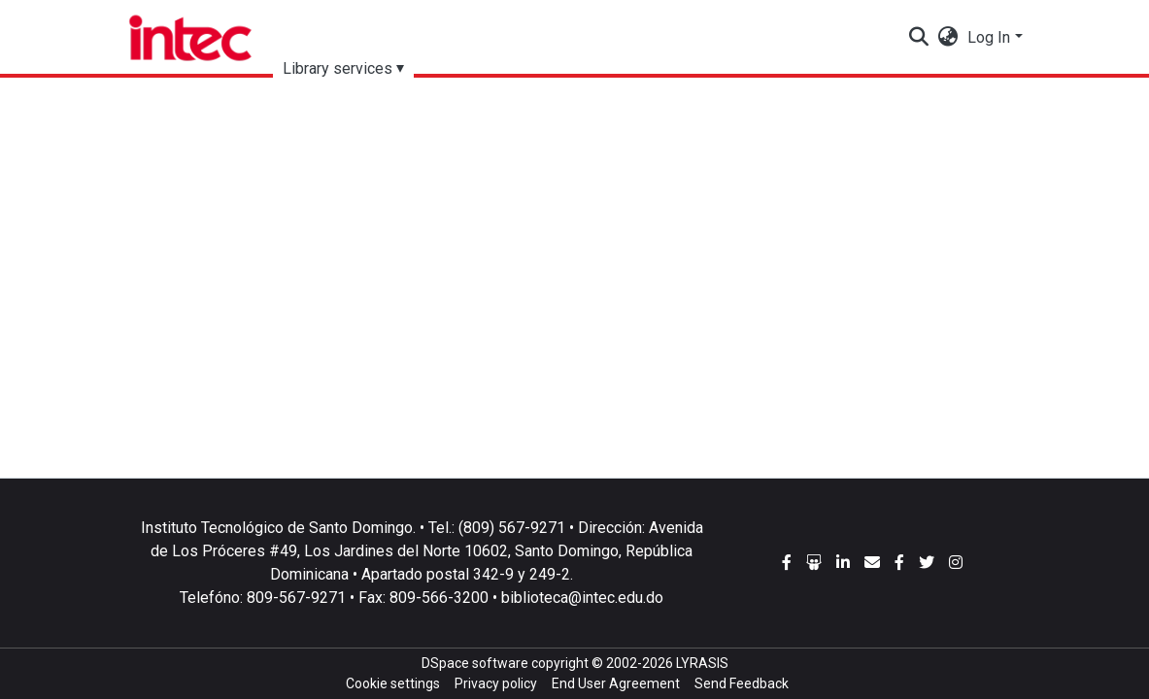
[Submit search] (918, 37)
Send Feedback (741, 683)
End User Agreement (616, 683)
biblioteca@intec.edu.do (582, 597)
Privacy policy (496, 683)
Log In (988, 37)
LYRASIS (702, 663)
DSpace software (475, 663)
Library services (337, 68)
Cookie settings (393, 683)
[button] (947, 38)
